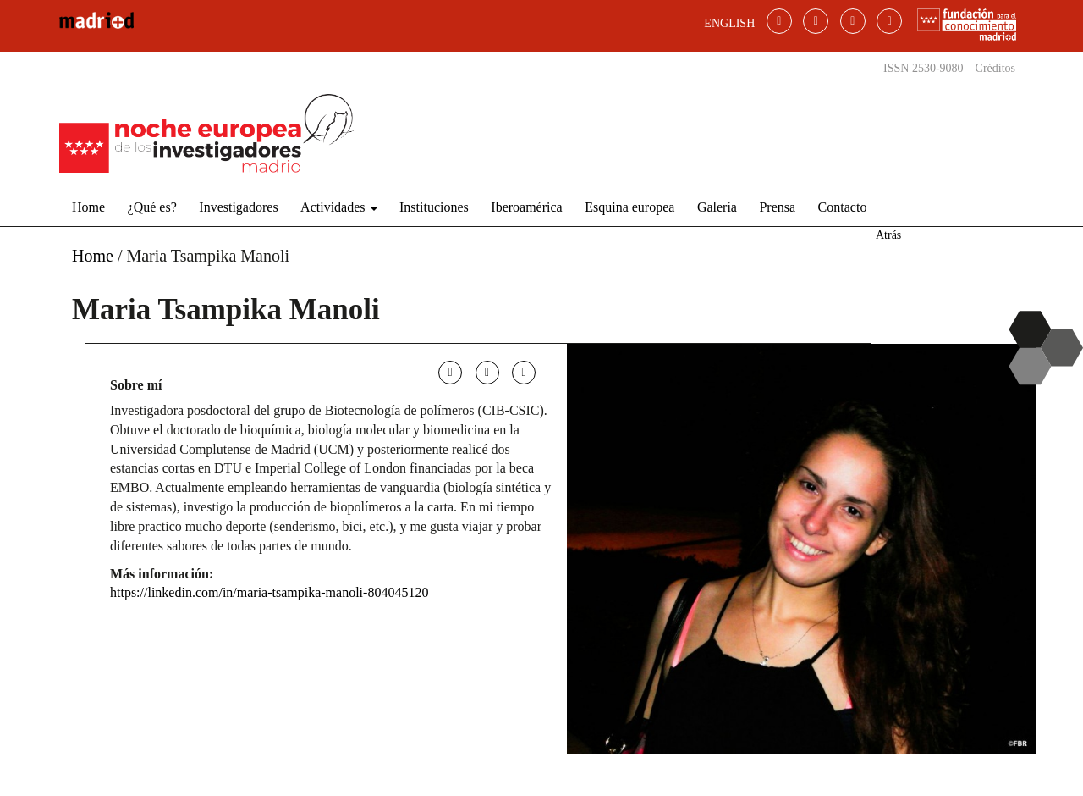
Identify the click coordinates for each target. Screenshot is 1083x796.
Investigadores (238, 207)
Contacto (842, 207)
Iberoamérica (526, 207)
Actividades (338, 207)
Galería (717, 207)
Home (88, 207)
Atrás (888, 235)
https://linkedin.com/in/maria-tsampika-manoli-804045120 (269, 592)
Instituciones (434, 207)
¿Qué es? (152, 207)
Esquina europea (629, 207)
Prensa (777, 207)
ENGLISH (729, 23)
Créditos (995, 68)
